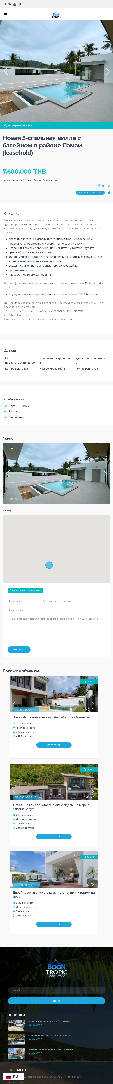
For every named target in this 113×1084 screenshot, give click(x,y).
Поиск (56, 970)
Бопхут (28, 180)
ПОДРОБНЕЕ (53, 745)
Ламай (37, 180)
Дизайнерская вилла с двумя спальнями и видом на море (54, 874)
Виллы (6, 180)
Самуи (46, 180)
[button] (5, 71)
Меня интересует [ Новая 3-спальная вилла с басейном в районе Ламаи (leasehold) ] (56, 630)
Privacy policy (17, 1067)
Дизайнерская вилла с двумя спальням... (50, 1019)
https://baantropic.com (24, 1057)
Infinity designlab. (56, 1081)
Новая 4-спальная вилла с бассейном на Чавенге (51, 717)
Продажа (16, 180)
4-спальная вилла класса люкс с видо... (49, 1005)
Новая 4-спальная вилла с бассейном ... (49, 991)
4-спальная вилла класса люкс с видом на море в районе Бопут (51, 797)
